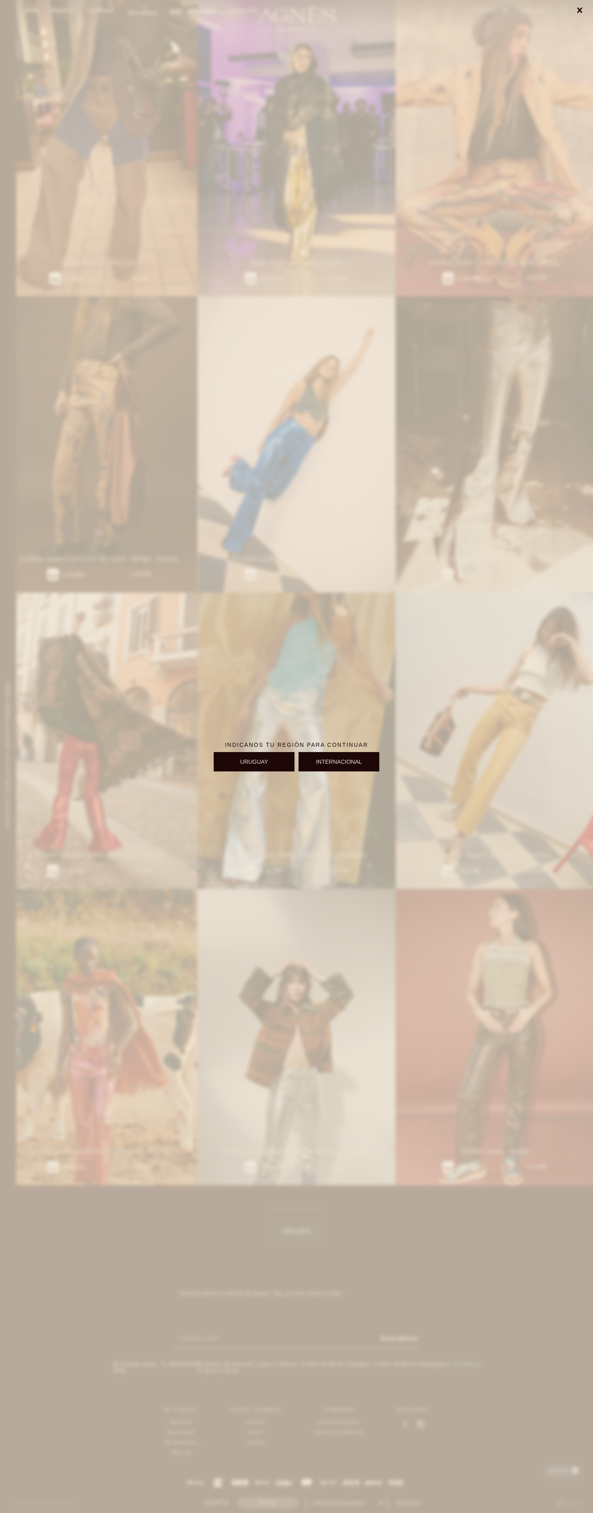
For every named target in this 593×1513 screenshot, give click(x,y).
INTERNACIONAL (339, 762)
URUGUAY (254, 762)
